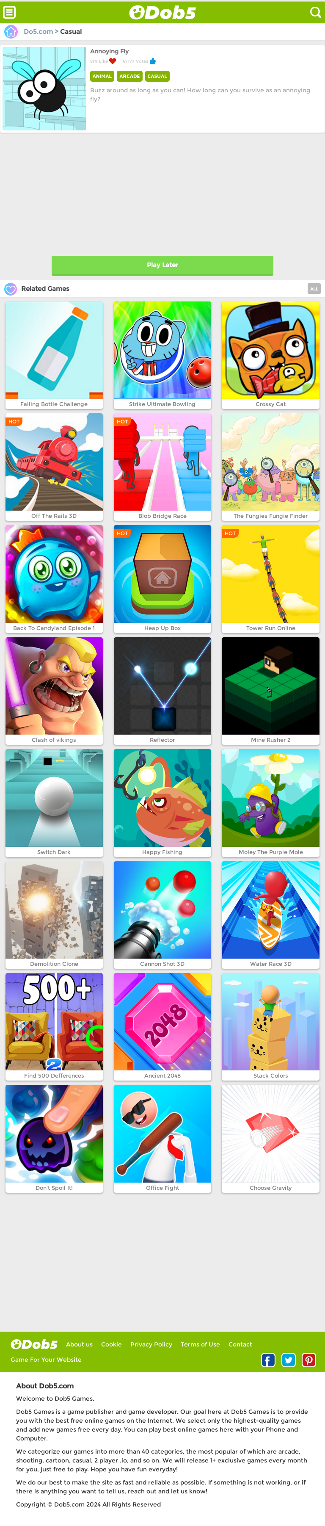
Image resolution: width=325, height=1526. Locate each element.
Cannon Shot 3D (162, 963)
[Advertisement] (162, 192)
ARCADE (129, 76)
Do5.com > (32, 32)
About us (79, 1344)
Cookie (111, 1344)
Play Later (162, 265)
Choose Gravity (271, 1187)
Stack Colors (270, 1075)
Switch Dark (54, 852)
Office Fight (162, 1187)
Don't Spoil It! (54, 1187)
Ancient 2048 (162, 1075)
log (34, 1344)
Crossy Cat (271, 404)
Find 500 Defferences (54, 1075)
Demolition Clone (54, 963)
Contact (240, 1344)
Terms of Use (200, 1344)
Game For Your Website (46, 1359)
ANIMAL (102, 76)
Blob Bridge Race (162, 515)
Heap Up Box (162, 628)
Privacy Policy (151, 1344)
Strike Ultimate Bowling (162, 404)
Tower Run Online (270, 628)
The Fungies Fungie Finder (271, 515)
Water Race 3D (271, 963)
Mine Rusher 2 (271, 739)
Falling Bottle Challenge (54, 404)
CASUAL (157, 76)
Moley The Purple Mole (271, 852)
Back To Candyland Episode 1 (54, 628)
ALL (314, 289)
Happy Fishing (162, 852)
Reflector (162, 739)
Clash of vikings (54, 739)
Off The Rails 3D (54, 515)
